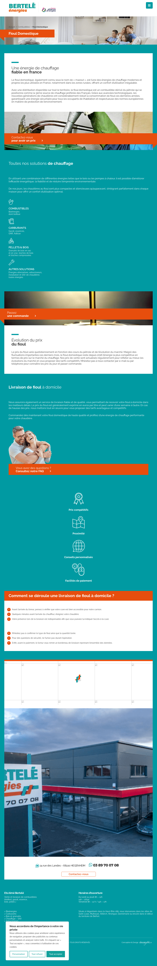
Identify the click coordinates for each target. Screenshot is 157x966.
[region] (37, 941)
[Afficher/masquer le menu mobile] (149, 5)
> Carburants (10, 914)
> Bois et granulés (12, 916)
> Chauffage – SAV (13, 919)
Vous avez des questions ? (33, 469)
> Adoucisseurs (11, 921)
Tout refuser (37, 954)
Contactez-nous (78, 874)
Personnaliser (18, 954)
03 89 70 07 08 (106, 865)
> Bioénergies (10, 911)
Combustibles (24, 27)
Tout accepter (55, 954)
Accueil (12, 27)
